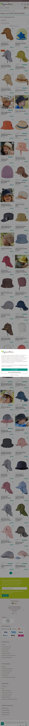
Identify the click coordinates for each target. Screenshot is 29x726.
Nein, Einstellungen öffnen (14, 372)
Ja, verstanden (14, 369)
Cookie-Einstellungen (23, 365)
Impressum (17, 374)
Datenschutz (12, 374)
